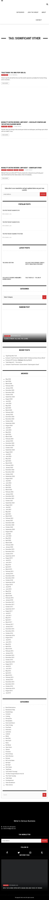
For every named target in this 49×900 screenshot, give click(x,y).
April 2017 (8, 620)
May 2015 (8, 670)
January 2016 (9, 653)
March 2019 (9, 569)
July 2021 (8, 507)
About (44, 12)
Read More (5, 83)
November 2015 (10, 657)
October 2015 (9, 659)
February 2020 (9, 545)
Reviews (21, 170)
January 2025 (9, 414)
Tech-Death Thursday (11, 771)
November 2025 (10, 392)
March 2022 (9, 489)
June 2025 (8, 403)
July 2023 (8, 454)
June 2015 (8, 668)
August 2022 (9, 478)
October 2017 (9, 606)
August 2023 (9, 452)
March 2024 (9, 436)
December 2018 (10, 576)
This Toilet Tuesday (11, 776)
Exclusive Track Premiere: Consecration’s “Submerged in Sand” (22, 364)
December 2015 (10, 655)
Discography (9, 720)
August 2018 (9, 584)
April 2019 (8, 567)
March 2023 (9, 463)
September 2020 (10, 529)
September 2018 (10, 582)
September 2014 (10, 688)
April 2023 (8, 461)
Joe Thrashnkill (13, 75)
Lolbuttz (4, 170)
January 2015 (9, 679)
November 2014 (10, 684)
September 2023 (10, 450)
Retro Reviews (9, 756)
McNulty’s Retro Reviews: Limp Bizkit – (21, 168)
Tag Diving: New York (8, 262)
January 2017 (9, 626)
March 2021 (9, 516)
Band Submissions (11, 707)
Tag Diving (8, 769)
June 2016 (8, 642)
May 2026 (8, 379)
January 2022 (9, 494)
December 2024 (10, 416)
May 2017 (8, 617)
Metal (7, 736)
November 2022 (10, 472)
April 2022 (8, 487)
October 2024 (9, 421)
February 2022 (9, 492)
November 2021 (10, 498)
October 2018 (9, 580)
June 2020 (8, 536)
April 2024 (8, 434)
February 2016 (9, 651)
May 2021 (8, 511)
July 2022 (8, 480)
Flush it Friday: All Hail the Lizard (16, 339)
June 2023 (8, 456)
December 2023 (10, 443)
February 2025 (9, 412)
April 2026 (8, 381)
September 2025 (10, 396)
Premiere (8, 751)
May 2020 (8, 538)
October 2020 (9, 527)
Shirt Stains (9, 767)
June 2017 (8, 615)
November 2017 (10, 604)
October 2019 (9, 553)
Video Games (9, 784)
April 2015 (8, 673)
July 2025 (8, 401)
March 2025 (9, 410)
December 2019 (10, 549)
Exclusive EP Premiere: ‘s (19, 360)
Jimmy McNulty (18, 126)
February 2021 (9, 518)
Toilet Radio (4, 75)
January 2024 (9, 441)
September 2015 (10, 662)
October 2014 (9, 686)
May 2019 (8, 564)
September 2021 (10, 503)
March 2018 (9, 595)
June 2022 (8, 483)
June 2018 (8, 589)
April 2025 (8, 408)
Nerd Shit (8, 738)
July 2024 (8, 427)
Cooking (8, 716)
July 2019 (8, 560)
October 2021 (9, 500)
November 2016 (10, 631)
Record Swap (9, 754)
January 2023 (9, 467)
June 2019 (8, 562)
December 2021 (10, 496)
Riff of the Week (10, 760)
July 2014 (8, 693)
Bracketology (9, 712)
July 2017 (8, 613)
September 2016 (10, 635)
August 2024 (9, 425)
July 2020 (8, 534)
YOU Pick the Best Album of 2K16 (11, 222)
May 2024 (8, 432)
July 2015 (8, 666)
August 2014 (9, 690)
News (7, 743)
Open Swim (10, 170)
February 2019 (9, 571)
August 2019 (9, 558)
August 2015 (9, 664)
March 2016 (9, 648)
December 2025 (10, 390)
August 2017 (9, 611)
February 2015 (9, 677)
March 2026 (9, 383)
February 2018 (9, 598)
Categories (20, 12)
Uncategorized (10, 780)
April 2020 (8, 540)
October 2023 (9, 447)
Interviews (8, 729)
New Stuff (8, 740)
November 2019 (10, 551)
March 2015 (9, 675)
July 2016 (8, 640)
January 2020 (9, 547)
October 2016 (9, 633)
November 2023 (10, 445)
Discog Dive (9, 718)
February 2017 (9, 624)
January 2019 (9, 573)
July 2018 (8, 587)
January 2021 (9, 520)
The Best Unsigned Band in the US (15, 773)
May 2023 (8, 458)
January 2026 (9, 388)
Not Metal (4, 126)
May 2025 (8, 405)
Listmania (8, 731)
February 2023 (9, 465)
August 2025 (9, 399)
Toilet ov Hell (23, 897)
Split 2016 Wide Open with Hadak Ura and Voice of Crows (22, 888)
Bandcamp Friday (10, 709)
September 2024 (10, 423)
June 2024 (8, 430)
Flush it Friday (9, 725)
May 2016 (8, 644)
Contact (39, 20)
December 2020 (10, 522)
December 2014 (10, 681)
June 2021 (8, 509)
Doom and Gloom (10, 723)
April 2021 (8, 514)
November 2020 (10, 525)
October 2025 (9, 394)
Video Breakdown (10, 782)
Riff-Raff (8, 765)
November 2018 (10, 578)
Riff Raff (8, 762)
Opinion (10, 126)
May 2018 (8, 591)
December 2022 (10, 469)
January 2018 (9, 600)
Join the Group (33, 12)
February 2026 (9, 385)
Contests (8, 714)
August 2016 (9, 637)
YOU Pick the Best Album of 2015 (11, 210)
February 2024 (9, 438)
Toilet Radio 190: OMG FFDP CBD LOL (13, 72)
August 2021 (9, 505)
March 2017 (9, 622)
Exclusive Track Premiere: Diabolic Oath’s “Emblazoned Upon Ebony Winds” (34, 264)
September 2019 (10, 556)
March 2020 (9, 542)
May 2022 (8, 485)
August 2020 (9, 531)
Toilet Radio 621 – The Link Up (33, 277)
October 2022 (9, 474)
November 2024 (10, 419)
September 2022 (10, 476)
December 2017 (10, 602)
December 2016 (10, 628)
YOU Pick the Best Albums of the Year (13, 233)
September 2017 (10, 609)
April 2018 (8, 593)
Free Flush (8, 727)
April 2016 (8, 646)
